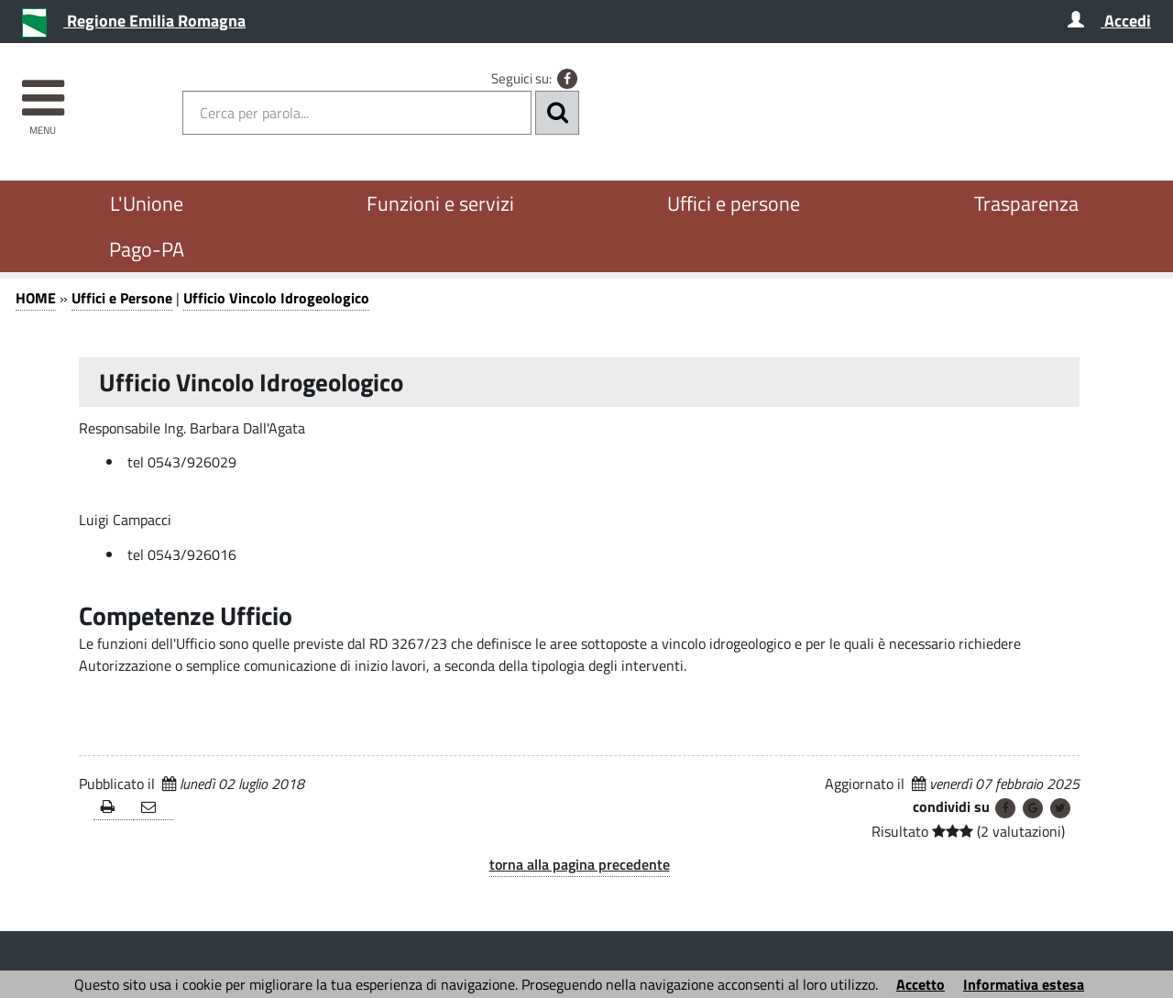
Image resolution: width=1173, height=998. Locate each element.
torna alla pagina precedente (579, 864)
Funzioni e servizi (440, 203)
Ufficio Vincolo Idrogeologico (276, 298)
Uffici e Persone (121, 298)
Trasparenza (1026, 203)
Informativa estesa (1023, 984)
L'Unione (146, 203)
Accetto (920, 984)
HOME (36, 298)
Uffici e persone (733, 203)
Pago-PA (146, 249)
